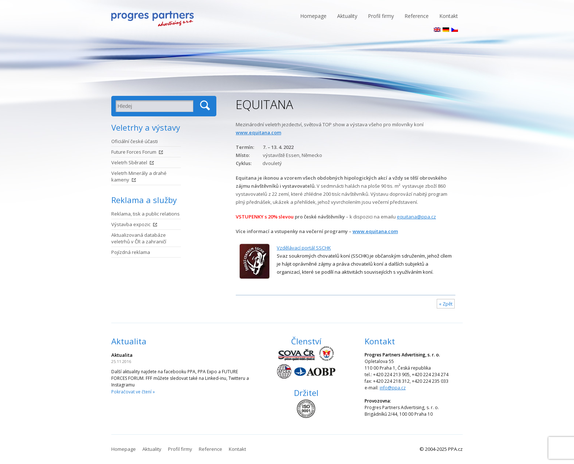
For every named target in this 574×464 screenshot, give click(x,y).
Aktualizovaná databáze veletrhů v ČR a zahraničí (138, 238)
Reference (417, 15)
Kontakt (448, 15)
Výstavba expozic (130, 224)
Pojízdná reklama (130, 252)
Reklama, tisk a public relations (145, 213)
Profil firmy (381, 15)
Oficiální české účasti (134, 141)
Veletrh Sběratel (129, 162)
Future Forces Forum (133, 152)
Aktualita (128, 341)
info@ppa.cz (393, 388)
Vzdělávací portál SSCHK (304, 247)
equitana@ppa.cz (416, 216)
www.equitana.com (258, 132)
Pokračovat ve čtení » (133, 392)
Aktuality (347, 15)
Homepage (313, 15)
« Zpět (445, 303)
